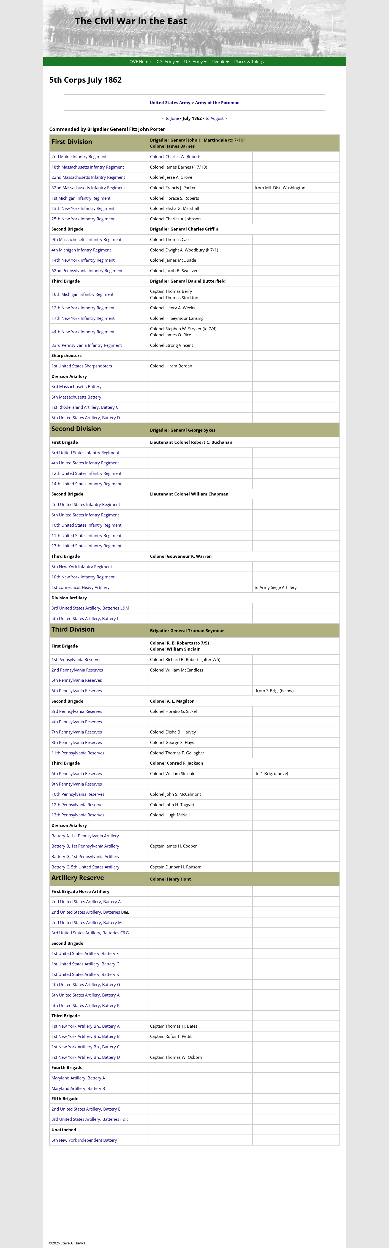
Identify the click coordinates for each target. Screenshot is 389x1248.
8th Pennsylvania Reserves (76, 742)
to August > (216, 118)
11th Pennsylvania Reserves (77, 753)
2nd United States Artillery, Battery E (85, 1109)
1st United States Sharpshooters (81, 366)
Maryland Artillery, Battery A (78, 1078)
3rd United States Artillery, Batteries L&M (90, 608)
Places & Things (249, 61)
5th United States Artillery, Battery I (84, 618)
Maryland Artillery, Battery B (78, 1088)
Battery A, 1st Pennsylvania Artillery (85, 835)
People (222, 61)
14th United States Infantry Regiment (86, 483)
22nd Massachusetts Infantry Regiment (88, 177)
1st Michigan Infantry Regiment (80, 198)
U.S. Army (196, 61)
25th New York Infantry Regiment (83, 218)
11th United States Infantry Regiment (86, 535)
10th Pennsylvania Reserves (77, 794)
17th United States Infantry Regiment (86, 545)
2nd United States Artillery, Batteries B (87, 912)
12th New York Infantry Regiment (83, 307)
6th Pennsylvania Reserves (76, 690)
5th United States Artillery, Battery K (85, 1005)
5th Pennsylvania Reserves (76, 680)
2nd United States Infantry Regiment (85, 504)
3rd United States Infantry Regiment (85, 452)
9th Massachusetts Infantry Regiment (86, 239)
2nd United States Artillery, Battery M (86, 922)
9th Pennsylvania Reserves (76, 784)
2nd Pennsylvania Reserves (77, 670)
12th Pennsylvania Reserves (77, 804)
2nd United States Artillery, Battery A (86, 901)
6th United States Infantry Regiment (85, 515)
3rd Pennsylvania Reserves (76, 711)
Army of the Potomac (217, 102)
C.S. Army (169, 61)
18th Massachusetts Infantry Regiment (87, 167)
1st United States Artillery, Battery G (85, 964)
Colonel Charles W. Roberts (175, 156)
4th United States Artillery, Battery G (85, 984)
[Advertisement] (194, 1202)
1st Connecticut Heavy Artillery (80, 587)
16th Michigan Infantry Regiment (82, 294)
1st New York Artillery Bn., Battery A (85, 1026)
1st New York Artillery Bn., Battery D (85, 1057)
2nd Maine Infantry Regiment (79, 156)
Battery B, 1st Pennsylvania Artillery (85, 846)
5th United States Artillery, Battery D (85, 417)
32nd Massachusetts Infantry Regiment (88, 187)
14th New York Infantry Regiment (83, 260)
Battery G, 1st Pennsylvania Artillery (85, 856)
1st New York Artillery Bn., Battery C (85, 1046)
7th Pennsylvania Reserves (76, 732)
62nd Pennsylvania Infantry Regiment (87, 270)
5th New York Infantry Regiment (81, 566)
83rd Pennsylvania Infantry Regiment (86, 345)
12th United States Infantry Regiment (86, 473)
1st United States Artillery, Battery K (85, 974)
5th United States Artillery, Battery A (85, 995)
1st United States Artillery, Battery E (85, 953)
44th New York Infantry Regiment (83, 331)
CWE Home (140, 61)
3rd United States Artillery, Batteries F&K (89, 1119)
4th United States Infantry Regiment (85, 462)
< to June (170, 118)
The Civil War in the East (131, 20)
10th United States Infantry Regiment (86, 525)
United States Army (170, 102)
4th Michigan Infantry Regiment (81, 250)
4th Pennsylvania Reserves (76, 721)
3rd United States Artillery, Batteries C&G (90, 932)
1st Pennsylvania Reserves (76, 659)
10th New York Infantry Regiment (83, 577)
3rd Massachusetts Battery (76, 386)
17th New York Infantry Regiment (83, 318)
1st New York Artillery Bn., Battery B (85, 1036)
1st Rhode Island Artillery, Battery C (84, 407)
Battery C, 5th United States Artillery (85, 867)
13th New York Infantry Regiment (83, 208)
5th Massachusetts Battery (76, 397)
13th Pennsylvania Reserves (77, 814)
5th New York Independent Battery (84, 1140)
